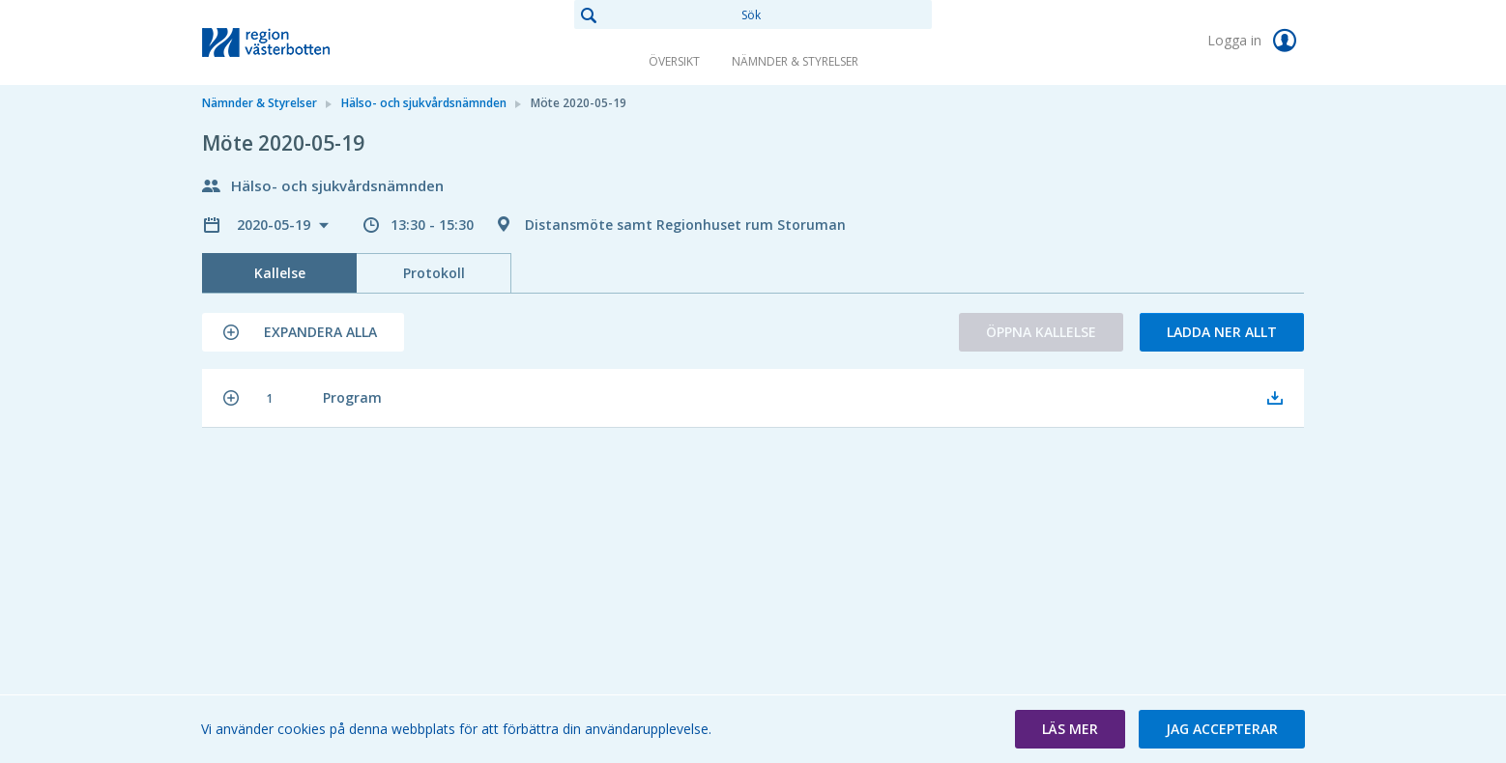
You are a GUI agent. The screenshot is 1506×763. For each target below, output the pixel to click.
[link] (298, 42)
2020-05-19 (275, 224)
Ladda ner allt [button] (1222, 332)
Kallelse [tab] (279, 273)
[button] (303, 332)
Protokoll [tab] (434, 273)
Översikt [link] (674, 61)
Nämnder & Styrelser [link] (795, 61)
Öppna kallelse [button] (1041, 332)
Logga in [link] (1255, 40)
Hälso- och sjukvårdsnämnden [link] (424, 103)
